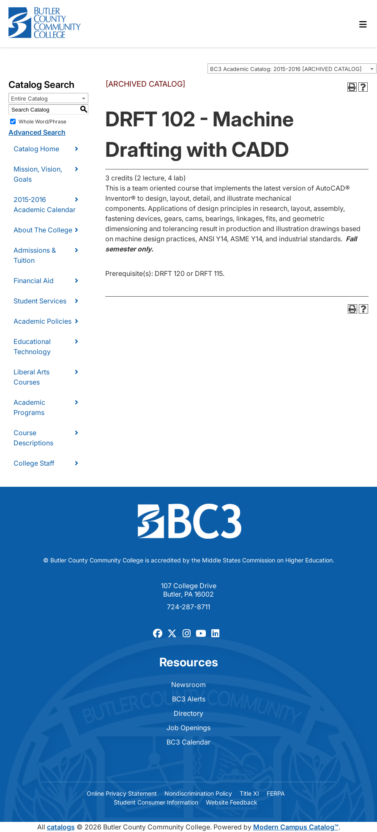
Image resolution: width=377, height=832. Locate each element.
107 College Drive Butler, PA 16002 (188, 589)
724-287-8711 (188, 607)
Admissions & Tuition (35, 255)
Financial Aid (34, 280)
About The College (43, 230)
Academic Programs (29, 407)
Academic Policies (42, 321)
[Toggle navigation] (363, 24)
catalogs (61, 827)
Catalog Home (36, 149)
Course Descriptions (33, 437)
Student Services (40, 301)
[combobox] (292, 68)
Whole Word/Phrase (42, 121)
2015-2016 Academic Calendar (45, 204)
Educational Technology (32, 346)
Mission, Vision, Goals (38, 174)
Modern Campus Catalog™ (296, 827)
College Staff (34, 463)
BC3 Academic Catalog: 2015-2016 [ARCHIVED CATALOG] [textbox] (286, 68)
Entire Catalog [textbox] (29, 98)
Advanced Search (37, 132)
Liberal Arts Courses (31, 377)
